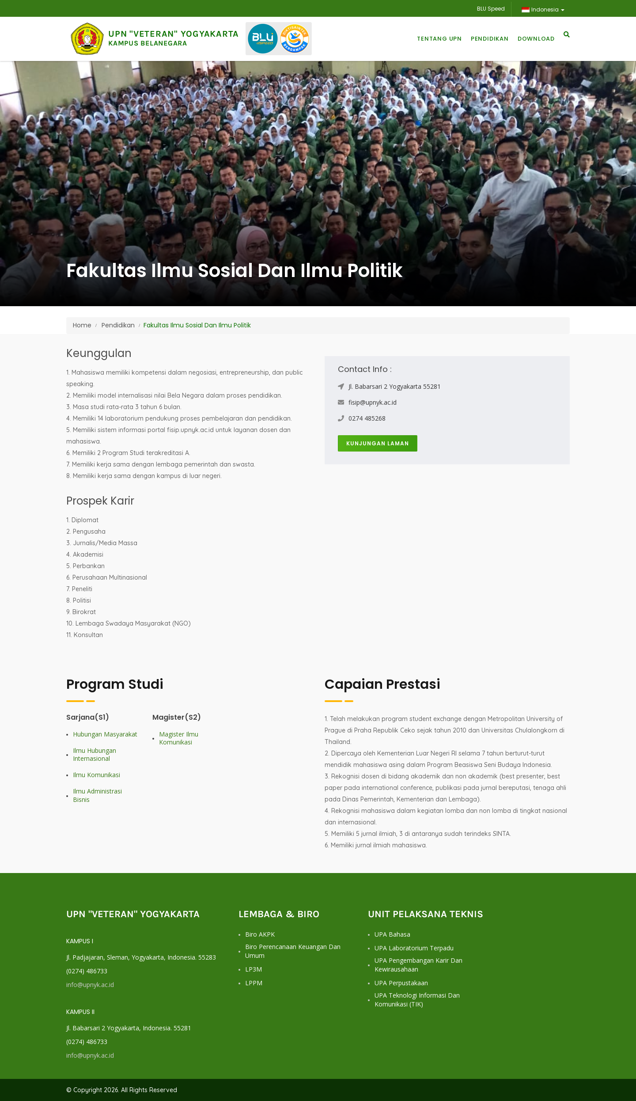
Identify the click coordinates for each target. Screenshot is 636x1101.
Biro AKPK (260, 934)
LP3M (253, 969)
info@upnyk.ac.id (90, 984)
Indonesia (542, 9)
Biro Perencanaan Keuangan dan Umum (293, 951)
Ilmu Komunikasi (96, 775)
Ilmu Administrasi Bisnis (97, 795)
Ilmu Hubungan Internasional (94, 755)
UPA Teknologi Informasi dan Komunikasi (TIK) (417, 999)
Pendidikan (490, 38)
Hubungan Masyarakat (105, 734)
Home (82, 325)
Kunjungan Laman (377, 443)
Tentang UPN (439, 38)
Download (536, 38)
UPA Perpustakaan (401, 983)
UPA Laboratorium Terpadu (414, 948)
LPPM (253, 983)
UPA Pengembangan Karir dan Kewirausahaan (418, 964)
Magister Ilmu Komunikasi (178, 738)
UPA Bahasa (392, 934)
